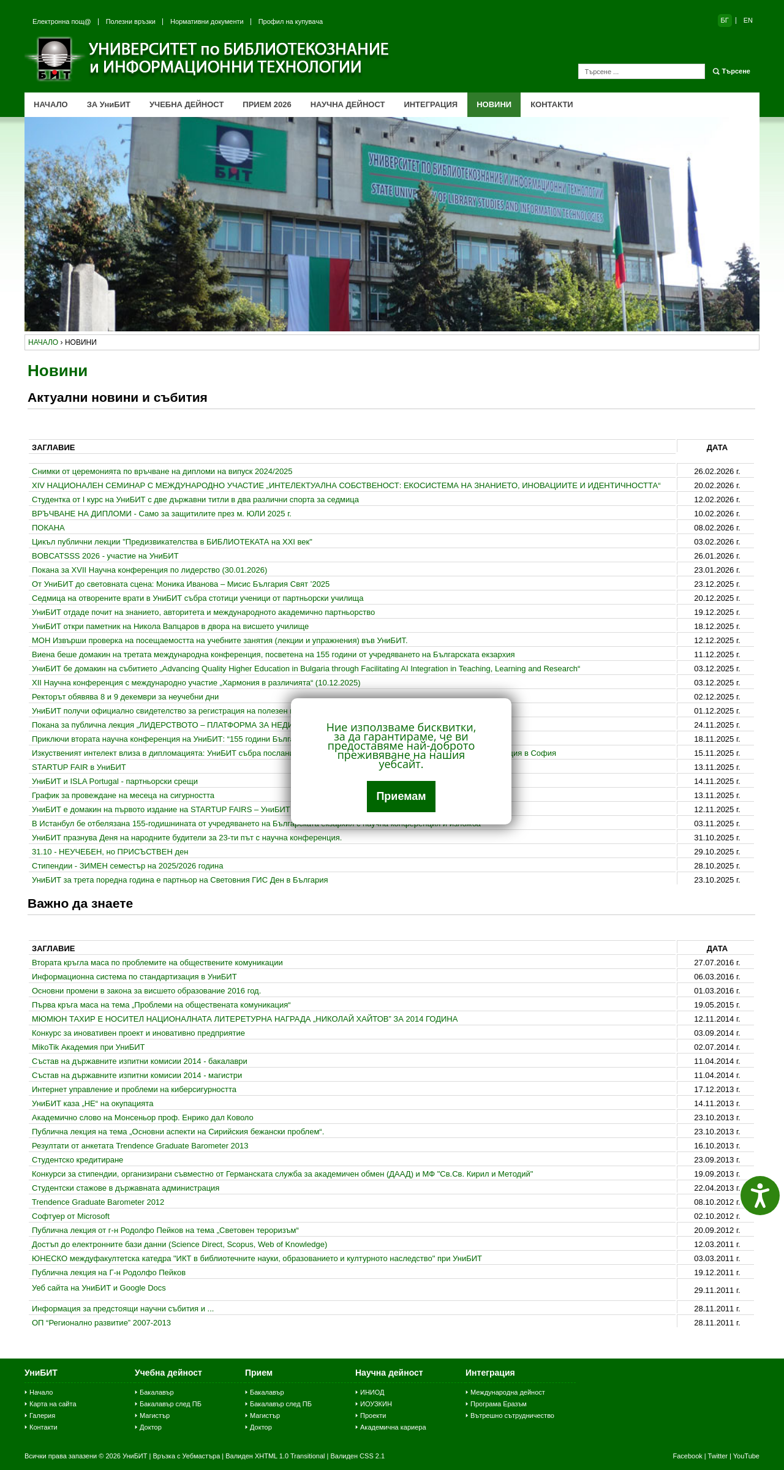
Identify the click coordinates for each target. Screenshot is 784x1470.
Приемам (401, 796)
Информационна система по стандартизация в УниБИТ (134, 976)
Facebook (687, 1456)
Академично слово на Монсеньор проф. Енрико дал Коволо (143, 1117)
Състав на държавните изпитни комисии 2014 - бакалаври (139, 1061)
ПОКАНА (48, 527)
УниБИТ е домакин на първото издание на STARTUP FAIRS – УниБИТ (161, 809)
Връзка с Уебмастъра (186, 1456)
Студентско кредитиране (77, 1159)
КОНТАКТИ (551, 104)
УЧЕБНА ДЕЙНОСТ (186, 104)
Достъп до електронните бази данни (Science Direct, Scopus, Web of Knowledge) (179, 1244)
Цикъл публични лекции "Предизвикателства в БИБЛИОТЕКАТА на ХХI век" (172, 541)
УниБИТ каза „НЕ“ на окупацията (92, 1103)
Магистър (155, 1415)
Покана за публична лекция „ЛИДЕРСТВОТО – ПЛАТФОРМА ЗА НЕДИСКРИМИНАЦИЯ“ (195, 724)
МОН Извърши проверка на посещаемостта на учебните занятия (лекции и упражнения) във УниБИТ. (220, 640)
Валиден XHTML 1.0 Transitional (275, 1456)
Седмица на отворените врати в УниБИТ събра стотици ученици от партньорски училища (198, 598)
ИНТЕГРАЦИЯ (431, 104)
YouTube (746, 1456)
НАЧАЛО (51, 104)
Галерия (42, 1415)
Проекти (373, 1415)
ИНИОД (372, 1392)
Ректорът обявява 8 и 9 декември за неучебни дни (125, 696)
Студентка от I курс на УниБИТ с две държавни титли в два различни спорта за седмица (195, 499)
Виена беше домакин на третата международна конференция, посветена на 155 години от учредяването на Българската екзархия (273, 654)
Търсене (736, 71)
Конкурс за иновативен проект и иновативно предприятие (138, 1033)
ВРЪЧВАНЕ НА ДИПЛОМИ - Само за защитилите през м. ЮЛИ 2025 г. (162, 513)
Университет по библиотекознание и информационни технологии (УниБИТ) (208, 58)
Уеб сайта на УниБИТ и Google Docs (99, 1287)
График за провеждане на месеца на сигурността (123, 795)
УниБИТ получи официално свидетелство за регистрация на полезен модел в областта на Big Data (215, 710)
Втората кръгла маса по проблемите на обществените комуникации (157, 962)
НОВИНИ (494, 104)
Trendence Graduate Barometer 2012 (98, 1202)
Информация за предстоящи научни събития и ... (123, 1308)
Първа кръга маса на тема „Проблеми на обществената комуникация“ (161, 1004)
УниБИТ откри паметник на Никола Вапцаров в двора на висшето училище (170, 626)
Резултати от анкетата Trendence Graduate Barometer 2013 (140, 1145)
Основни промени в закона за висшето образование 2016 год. (146, 990)
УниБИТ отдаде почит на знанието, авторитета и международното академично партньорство (203, 612)
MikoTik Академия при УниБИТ (88, 1047)
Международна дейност (507, 1392)
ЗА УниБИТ (108, 104)
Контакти (43, 1427)
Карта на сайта (53, 1404)
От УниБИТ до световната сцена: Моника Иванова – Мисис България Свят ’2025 (181, 584)
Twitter (718, 1456)
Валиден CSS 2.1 (357, 1456)
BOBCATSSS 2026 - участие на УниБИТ (105, 555)
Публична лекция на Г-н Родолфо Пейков (109, 1272)
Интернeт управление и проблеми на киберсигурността (134, 1089)
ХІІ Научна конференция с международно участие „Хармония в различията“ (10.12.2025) (196, 682)
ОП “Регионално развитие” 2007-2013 (101, 1322)
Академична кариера (393, 1427)
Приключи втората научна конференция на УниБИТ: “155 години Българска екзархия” (190, 739)
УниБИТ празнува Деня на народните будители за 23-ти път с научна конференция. (187, 837)
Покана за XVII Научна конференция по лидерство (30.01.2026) (149, 570)
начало (43, 342)
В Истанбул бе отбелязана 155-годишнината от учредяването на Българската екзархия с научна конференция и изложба (256, 823)
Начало (41, 1392)
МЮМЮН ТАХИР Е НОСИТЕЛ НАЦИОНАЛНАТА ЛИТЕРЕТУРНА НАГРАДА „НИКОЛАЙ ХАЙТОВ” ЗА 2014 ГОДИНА (245, 1018)
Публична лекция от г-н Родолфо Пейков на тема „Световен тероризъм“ (165, 1230)
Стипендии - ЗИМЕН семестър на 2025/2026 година (127, 865)
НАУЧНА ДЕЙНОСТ (348, 104)
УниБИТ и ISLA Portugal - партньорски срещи (115, 781)
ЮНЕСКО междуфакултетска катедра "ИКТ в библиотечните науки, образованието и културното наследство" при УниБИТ (257, 1258)
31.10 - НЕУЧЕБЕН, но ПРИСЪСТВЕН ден (110, 851)
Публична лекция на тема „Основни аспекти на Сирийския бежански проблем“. (178, 1131)
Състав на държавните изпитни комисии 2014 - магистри (137, 1075)
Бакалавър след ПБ (171, 1404)
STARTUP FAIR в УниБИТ (79, 767)
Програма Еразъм (498, 1404)
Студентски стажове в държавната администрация (125, 1188)
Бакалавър (157, 1392)
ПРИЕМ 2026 (267, 104)
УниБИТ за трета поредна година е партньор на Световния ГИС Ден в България (180, 879)
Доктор (151, 1427)
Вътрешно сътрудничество (512, 1415)
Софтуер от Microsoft (71, 1216)
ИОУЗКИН (376, 1404)
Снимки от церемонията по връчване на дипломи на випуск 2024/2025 (162, 471)
